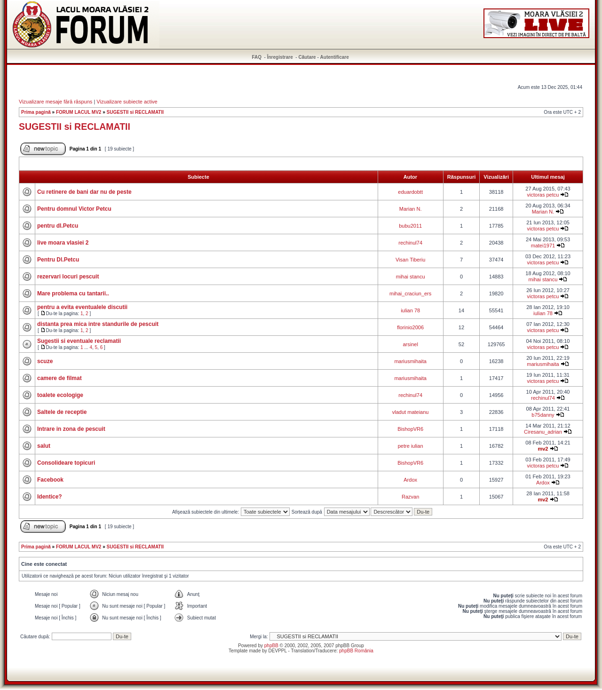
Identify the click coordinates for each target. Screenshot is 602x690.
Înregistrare (280, 57)
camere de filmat (59, 378)
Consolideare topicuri (66, 463)
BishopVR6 (410, 429)
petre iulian (410, 446)
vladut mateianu (410, 412)
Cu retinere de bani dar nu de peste (84, 192)
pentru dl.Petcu (57, 225)
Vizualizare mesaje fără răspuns (55, 101)
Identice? (49, 496)
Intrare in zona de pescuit (71, 429)
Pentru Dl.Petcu (58, 259)
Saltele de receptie (62, 412)
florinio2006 (410, 327)
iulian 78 (410, 310)
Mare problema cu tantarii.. (73, 293)
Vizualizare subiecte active (126, 101)
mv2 (543, 449)
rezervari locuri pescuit (68, 276)
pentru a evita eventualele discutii (82, 307)
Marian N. (410, 209)
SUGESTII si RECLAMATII (135, 112)
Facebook (50, 479)
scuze (45, 361)
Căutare (307, 57)
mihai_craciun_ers (410, 293)
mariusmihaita (410, 361)
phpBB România (356, 650)
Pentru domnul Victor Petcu (74, 209)
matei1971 (543, 245)
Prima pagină (36, 112)
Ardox (410, 480)
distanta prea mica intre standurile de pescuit (97, 324)
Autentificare (334, 57)
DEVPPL (278, 650)
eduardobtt (410, 192)
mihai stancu (410, 276)
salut (43, 446)
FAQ (257, 57)
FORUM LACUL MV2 (78, 112)
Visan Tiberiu (410, 259)
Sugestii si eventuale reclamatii (79, 341)
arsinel (410, 344)
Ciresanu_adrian (543, 432)
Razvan (410, 497)
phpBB (271, 645)
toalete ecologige (60, 395)
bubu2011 (410, 226)
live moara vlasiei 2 (62, 242)
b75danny (542, 415)
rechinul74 (410, 243)
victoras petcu (543, 195)
